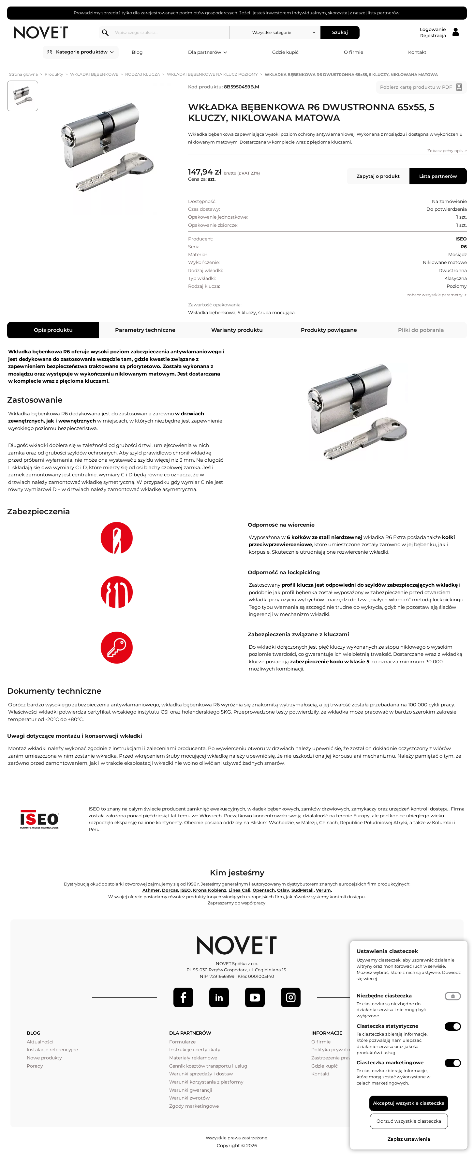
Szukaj (340, 32)
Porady (35, 1066)
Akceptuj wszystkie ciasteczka (409, 1103)
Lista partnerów (438, 176)
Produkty (54, 74)
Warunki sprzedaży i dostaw (201, 1074)
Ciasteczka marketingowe (390, 1062)
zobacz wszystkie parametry (435, 294)
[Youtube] (255, 997)
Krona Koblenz (209, 890)
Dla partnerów (207, 52)
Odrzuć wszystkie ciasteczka (409, 1121)
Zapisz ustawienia (409, 1139)
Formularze (182, 1042)
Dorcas (170, 890)
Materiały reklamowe (193, 1058)
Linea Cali (239, 890)
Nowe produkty (44, 1058)
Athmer (151, 890)
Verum (323, 890)
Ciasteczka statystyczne (387, 1026)
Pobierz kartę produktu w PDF (416, 87)
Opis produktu (53, 330)
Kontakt (417, 52)
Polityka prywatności (335, 1050)
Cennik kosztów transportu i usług (208, 1066)
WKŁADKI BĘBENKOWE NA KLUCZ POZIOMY (212, 74)
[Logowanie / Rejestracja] (439, 32)
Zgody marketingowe (194, 1106)
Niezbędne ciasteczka (384, 996)
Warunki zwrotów (189, 1098)
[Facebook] (183, 997)
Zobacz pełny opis (445, 150)
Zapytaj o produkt (378, 176)
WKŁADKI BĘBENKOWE (94, 74)
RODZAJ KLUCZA (142, 74)
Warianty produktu (237, 330)
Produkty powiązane (329, 330)
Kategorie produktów (85, 52)
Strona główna (23, 74)
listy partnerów (383, 12)
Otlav (283, 890)
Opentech (264, 890)
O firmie (353, 52)
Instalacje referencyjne (52, 1050)
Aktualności (40, 1042)
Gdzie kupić (285, 52)
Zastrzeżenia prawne (334, 1058)
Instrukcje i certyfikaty (194, 1050)
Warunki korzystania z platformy (206, 1082)
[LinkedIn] (219, 997)
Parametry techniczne (145, 330)
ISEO (185, 890)
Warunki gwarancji (190, 1090)
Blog (137, 52)
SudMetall (302, 890)
